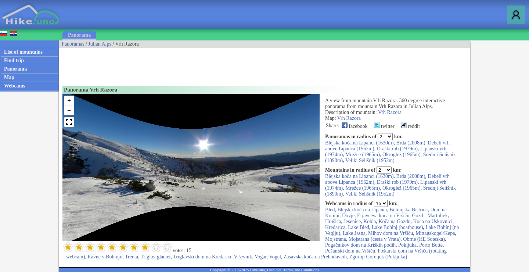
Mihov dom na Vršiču (390, 233)
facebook (355, 126)
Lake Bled (358, 227)
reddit (410, 126)
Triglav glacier (156, 257)
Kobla (369, 221)
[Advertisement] (192, 64)
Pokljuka (407, 245)
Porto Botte (431, 245)
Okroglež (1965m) (401, 154)
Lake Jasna (354, 233)
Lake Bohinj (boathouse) (397, 227)
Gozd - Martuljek (429, 215)
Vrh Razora (390, 112)
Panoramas (73, 44)
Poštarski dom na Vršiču (350, 251)
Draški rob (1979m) (397, 148)
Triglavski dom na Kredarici (202, 257)
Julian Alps (99, 44)
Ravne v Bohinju (104, 257)
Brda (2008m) (410, 143)
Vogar (261, 257)
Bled (330, 209)
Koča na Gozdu (394, 221)
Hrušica (333, 221)
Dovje (348, 215)
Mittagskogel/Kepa (435, 233)
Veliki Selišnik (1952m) (370, 160)
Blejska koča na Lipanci (362, 209)
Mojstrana (335, 239)
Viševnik (243, 257)
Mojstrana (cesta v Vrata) (375, 239)
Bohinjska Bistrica (408, 209)
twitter (384, 126)
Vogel (275, 257)
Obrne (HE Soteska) (424, 239)
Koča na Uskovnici (433, 221)
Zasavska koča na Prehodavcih (315, 257)
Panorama (79, 35)
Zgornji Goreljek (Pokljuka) (378, 257)
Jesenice (352, 221)
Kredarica (335, 227)
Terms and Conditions (301, 270)
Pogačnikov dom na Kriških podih (360, 245)
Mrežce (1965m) (362, 154)
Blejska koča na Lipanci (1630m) (359, 143)
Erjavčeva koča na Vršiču (383, 215)
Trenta (131, 257)
